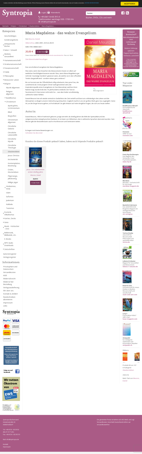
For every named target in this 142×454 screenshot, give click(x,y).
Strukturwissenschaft (12, 64)
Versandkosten (9, 272)
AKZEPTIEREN (129, 3)
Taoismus (10, 208)
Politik (6, 72)
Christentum (23, 26)
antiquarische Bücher (9, 45)
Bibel (10, 112)
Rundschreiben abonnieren (9, 298)
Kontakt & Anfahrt (10, 294)
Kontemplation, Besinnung (14, 164)
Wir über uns (8, 290)
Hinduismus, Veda (11, 187)
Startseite (5, 26)
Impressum (8, 302)
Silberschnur (30, 43)
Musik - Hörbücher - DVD (11, 227)
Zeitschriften (9, 249)
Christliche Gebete (12, 127)
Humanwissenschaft (12, 60)
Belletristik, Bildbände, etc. (10, 233)
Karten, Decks (10, 218)
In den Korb (42, 52)
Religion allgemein (10, 92)
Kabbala (9, 204)
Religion (13, 26)
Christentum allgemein (13, 120)
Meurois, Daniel (34, 39)
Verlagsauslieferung (11, 287)
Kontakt (5, 444)
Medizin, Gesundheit (9, 55)
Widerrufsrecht (9, 278)
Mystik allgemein (13, 87)
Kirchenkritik (13, 159)
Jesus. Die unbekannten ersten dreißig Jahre (35, 170)
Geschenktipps (10, 36)
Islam (8, 192)
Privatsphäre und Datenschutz (10, 267)
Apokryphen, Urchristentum (14, 106)
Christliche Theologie (12, 146)
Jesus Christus (13, 155)
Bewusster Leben (11, 80)
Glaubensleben (34, 26)
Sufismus (9, 196)
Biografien (12, 116)
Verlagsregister (9, 257)
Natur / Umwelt (10, 50)
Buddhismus (11, 98)
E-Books (7, 239)
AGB (5, 275)
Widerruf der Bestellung (8, 283)
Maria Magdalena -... (48, 26)
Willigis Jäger (13, 182)
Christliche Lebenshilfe (12, 133)
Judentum (10, 200)
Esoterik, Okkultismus (9, 213)
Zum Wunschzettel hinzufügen (36, 59)
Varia (6, 222)
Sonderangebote (11, 40)
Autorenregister (9, 254)
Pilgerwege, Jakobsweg (13, 177)
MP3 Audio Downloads (8, 244)
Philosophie (9, 76)
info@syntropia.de (48, 21)
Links (5, 306)
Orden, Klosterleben (13, 170)
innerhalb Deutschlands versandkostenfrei (51, 55)
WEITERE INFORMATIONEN (32, 6)
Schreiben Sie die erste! (34, 133)
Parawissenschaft (11, 68)
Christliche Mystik (12, 140)
